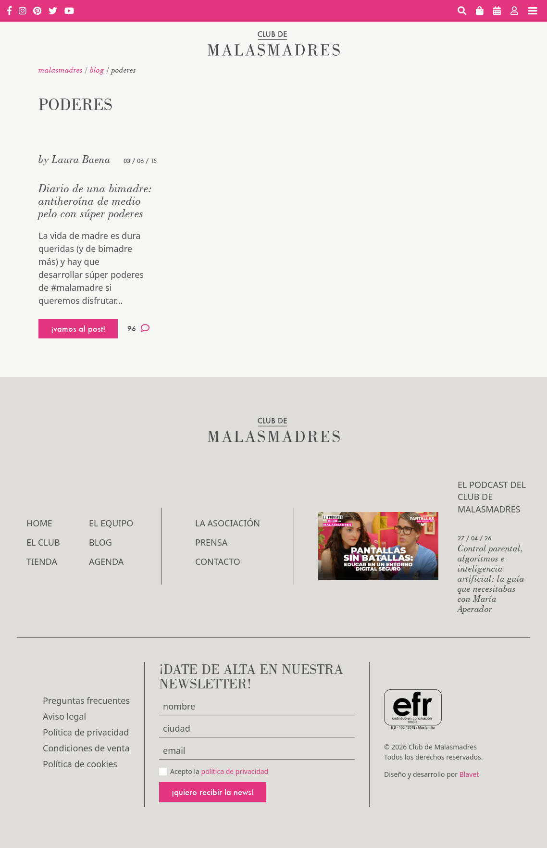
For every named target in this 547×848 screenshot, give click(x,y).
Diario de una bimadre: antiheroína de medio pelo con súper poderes (95, 201)
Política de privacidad (86, 732)
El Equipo (111, 523)
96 (138, 328)
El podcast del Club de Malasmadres (492, 496)
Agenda (106, 561)
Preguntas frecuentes (86, 700)
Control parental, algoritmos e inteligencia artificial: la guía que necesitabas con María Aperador (491, 578)
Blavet (469, 774)
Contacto (217, 561)
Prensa (211, 542)
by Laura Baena (74, 159)
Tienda (41, 561)
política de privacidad (235, 771)
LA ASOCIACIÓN (227, 523)
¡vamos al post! (78, 329)
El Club (43, 542)
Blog (97, 69)
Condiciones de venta (86, 748)
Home (39, 523)
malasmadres (60, 69)
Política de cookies (80, 764)
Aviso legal (64, 716)
